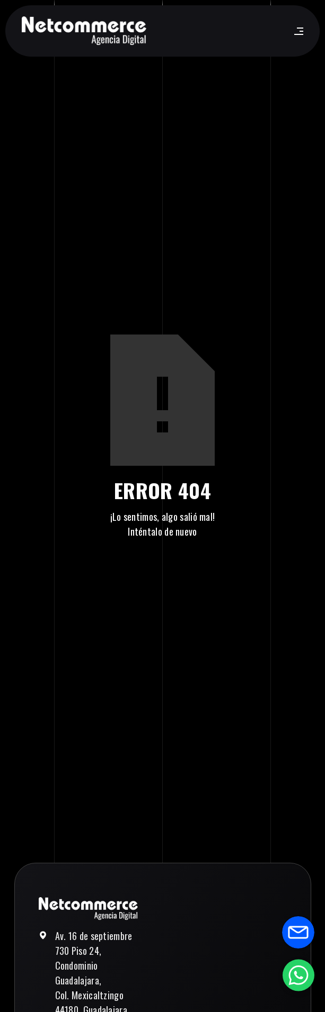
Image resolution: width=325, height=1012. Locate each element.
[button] (296, 31)
